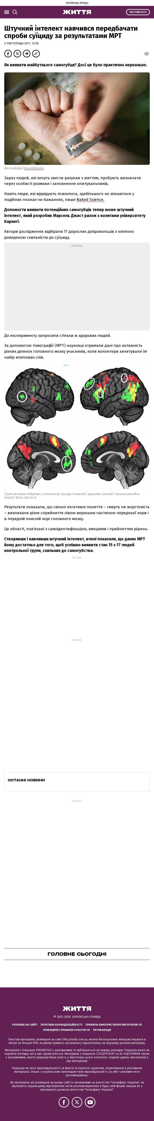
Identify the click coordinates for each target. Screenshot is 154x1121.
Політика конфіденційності (61, 1024)
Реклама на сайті (24, 1024)
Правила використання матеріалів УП (114, 1024)
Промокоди (102, 1030)
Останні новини (26, 780)
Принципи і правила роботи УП (66, 1030)
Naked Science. (90, 199)
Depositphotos (34, 168)
